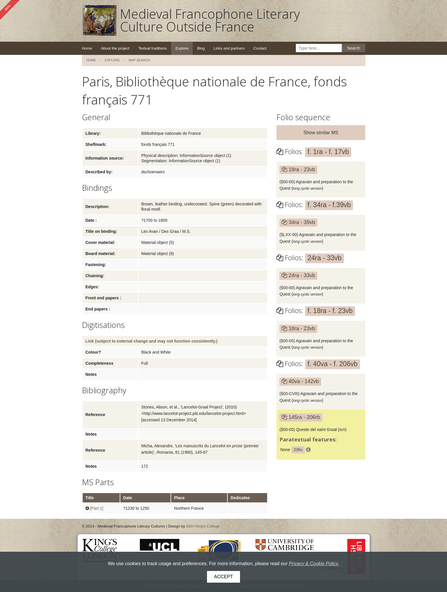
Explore (181, 48)
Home (87, 48)
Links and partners (229, 48)
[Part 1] (96, 508)
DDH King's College (202, 526)
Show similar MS (320, 132)
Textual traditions (152, 48)
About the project (115, 48)
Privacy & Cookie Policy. (314, 563)
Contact (260, 48)
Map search (139, 60)
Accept (223, 576)
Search (353, 48)
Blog (201, 48)
